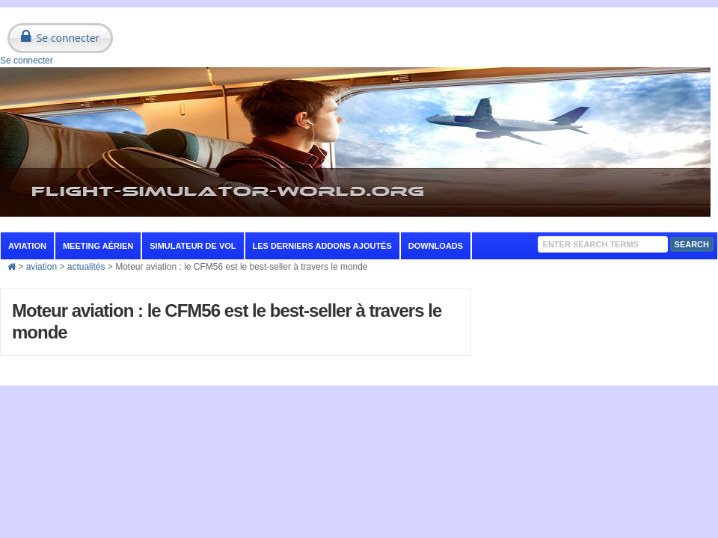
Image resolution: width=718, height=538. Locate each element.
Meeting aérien (98, 245)
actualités (86, 267)
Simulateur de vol (193, 245)
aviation (27, 245)
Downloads (435, 245)
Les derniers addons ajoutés (322, 245)
